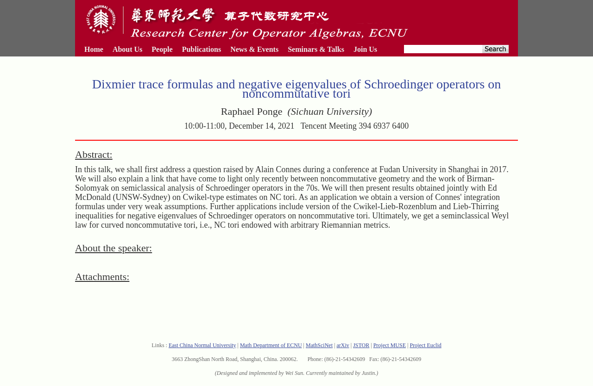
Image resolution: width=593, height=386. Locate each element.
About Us (127, 49)
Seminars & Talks (316, 49)
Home (93, 49)
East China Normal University (202, 345)
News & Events (254, 49)
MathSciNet (319, 345)
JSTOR (361, 345)
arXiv (342, 345)
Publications (201, 49)
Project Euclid (425, 345)
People (161, 49)
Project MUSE (389, 345)
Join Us (365, 49)
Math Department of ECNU (271, 345)
